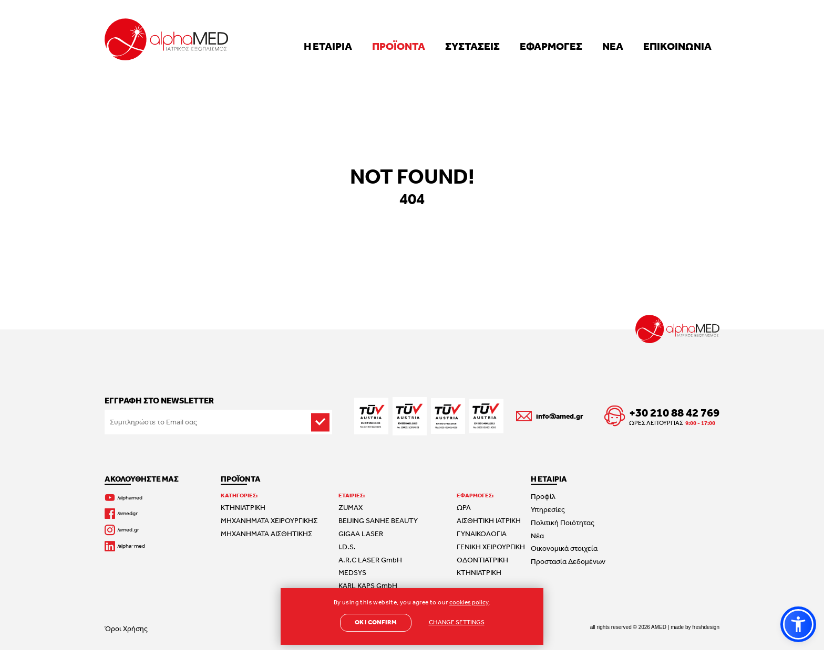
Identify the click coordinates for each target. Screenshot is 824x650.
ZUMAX (350, 507)
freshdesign (705, 627)
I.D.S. (347, 546)
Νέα (537, 535)
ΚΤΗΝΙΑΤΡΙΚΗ (243, 507)
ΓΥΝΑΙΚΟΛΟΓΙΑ (482, 533)
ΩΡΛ (464, 507)
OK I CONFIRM (376, 622)
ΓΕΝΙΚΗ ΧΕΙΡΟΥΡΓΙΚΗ (491, 546)
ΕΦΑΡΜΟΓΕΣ (551, 45)
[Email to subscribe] (218, 422)
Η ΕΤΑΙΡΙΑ (328, 45)
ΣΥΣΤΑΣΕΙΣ (472, 45)
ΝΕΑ (612, 45)
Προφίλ (543, 496)
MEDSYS (352, 572)
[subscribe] (320, 422)
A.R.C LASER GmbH (370, 559)
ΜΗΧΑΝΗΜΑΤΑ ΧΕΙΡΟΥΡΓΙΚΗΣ (269, 520)
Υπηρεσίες (548, 509)
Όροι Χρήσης (126, 628)
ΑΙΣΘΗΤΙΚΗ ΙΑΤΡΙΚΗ (489, 520)
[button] (798, 624)
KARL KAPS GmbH (367, 585)
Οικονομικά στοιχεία (564, 548)
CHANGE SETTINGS (457, 622)
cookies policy (469, 602)
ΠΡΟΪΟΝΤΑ (398, 45)
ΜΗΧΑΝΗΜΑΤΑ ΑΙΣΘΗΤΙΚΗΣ (266, 533)
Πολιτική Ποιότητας (562, 522)
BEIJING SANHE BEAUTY (378, 520)
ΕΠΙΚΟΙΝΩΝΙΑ (677, 45)
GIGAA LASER (360, 533)
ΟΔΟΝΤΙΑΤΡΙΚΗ (482, 559)
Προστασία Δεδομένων (568, 561)
